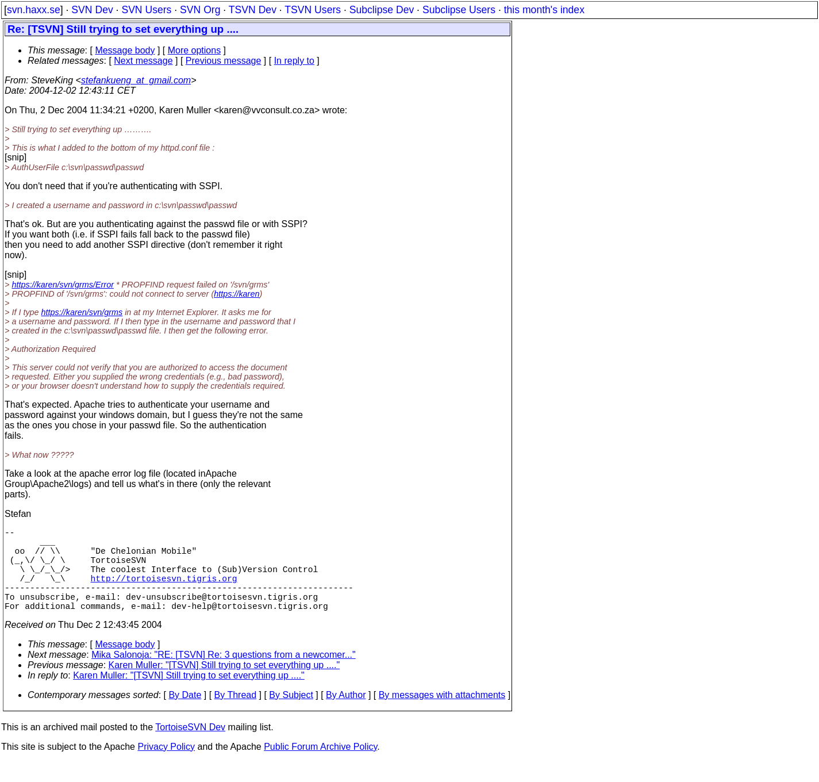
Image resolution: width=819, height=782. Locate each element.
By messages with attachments (442, 715)
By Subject (291, 715)
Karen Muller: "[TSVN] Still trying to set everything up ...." (224, 686)
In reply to (294, 61)
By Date (184, 715)
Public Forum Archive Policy (320, 767)
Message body (125, 50)
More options (194, 50)
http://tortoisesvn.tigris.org (164, 591)
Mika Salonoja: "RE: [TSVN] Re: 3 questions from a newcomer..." (223, 675)
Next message (143, 61)
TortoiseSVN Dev (190, 748)
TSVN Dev (252, 10)
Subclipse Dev (381, 10)
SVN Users (146, 10)
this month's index (544, 10)
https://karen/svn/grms (82, 312)
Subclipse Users (458, 10)
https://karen (236, 293)
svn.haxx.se (33, 10)
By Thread (235, 715)
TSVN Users (312, 10)
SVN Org (200, 10)
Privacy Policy (166, 767)
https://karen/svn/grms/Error (62, 284)
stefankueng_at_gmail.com (136, 80)
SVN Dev (92, 10)
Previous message (224, 61)
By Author (346, 715)
